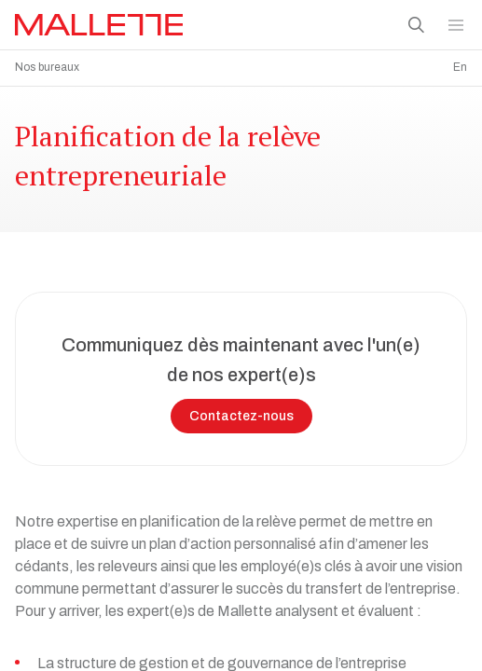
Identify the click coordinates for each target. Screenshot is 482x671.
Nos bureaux (47, 67)
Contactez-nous (241, 411)
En (460, 67)
